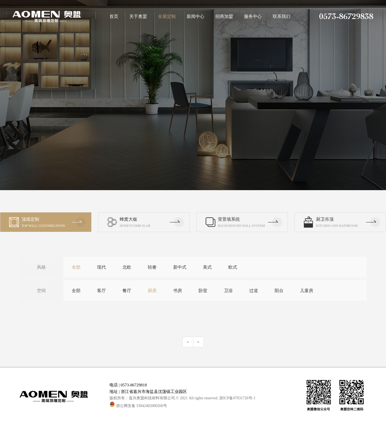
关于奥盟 (138, 16)
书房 (177, 290)
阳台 (279, 290)
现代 (101, 267)
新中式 (179, 267)
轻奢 (152, 267)
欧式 (232, 267)
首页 (113, 16)
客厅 (101, 290)
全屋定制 (167, 16)
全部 (76, 267)
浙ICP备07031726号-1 (237, 398)
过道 (253, 290)
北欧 (126, 267)
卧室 (203, 290)
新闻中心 (195, 16)
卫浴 (228, 290)
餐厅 (126, 290)
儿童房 (306, 290)
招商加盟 (224, 16)
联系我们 (281, 16)
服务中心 (253, 16)
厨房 (152, 290)
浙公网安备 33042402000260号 (138, 406)
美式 (207, 267)
